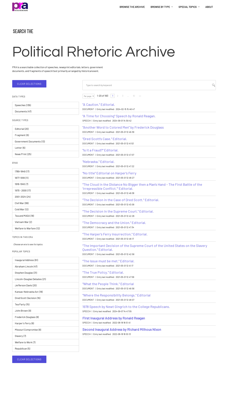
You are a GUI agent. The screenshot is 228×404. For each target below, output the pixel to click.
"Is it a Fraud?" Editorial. (101, 152)
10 (136, 96)
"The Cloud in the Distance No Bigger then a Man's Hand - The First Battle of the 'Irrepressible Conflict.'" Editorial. (145, 189)
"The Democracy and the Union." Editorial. (115, 226)
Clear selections (29, 83)
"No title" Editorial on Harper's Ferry (110, 175)
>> (142, 96)
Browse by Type (162, 6)
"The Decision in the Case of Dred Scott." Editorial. (122, 203)
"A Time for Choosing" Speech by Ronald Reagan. (121, 117)
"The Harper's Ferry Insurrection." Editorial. (116, 238)
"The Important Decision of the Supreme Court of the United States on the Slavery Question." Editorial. (148, 252)
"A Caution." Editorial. (99, 105)
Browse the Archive (135, 6)
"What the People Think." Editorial (109, 289)
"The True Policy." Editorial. (104, 277)
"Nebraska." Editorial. (99, 163)
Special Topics (189, 6)
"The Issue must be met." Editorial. (110, 266)
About (209, 6)
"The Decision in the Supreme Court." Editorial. (119, 215)
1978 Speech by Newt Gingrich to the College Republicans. (129, 313)
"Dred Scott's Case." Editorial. (105, 140)
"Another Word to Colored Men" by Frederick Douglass (125, 128)
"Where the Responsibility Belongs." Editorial (118, 301)
